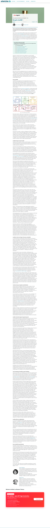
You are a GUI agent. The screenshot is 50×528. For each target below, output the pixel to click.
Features (27, 1)
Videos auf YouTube (20, 156)
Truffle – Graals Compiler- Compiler (22, 51)
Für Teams (13, 1)
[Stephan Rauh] (22, 25)
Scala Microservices (25, 35)
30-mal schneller (15, 155)
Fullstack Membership (21, 1)
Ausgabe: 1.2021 (34, 21)
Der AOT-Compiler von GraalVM (21, 52)
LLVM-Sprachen (28, 90)
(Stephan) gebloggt (21, 33)
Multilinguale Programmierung (21, 50)
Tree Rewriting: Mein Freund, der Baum (22, 48)
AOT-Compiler (32, 376)
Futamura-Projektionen (25, 88)
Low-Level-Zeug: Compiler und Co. (21, 46)
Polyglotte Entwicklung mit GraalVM (22, 49)
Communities (33, 1)
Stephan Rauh (26, 24)
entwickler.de (6, 1)
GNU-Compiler (16, 376)
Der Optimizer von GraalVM (21, 47)
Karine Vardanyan (18, 24)
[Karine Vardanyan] (14, 25)
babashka (20, 422)
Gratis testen (38, 499)
